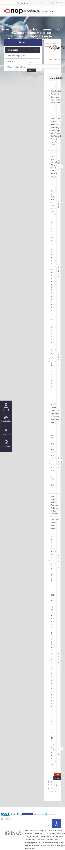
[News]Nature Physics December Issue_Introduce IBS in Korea (57, 97)
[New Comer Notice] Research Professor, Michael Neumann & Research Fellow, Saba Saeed (54, 512)
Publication (6, 419)
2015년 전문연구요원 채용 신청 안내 (52, 201)
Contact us (59, 3)
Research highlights (16, 55)
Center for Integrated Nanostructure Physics (22, 11)
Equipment (6, 431)
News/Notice (12, 50)
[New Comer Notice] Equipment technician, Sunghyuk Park (55, 413)
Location (6, 444)
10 (52, 788)
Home (42, 3)
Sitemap (50, 3)
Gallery (10, 61)
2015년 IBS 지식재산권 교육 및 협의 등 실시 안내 (52, 748)
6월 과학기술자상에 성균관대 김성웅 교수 (51, 562)
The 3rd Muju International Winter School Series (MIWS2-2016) (55, 166)
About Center (48, 11)
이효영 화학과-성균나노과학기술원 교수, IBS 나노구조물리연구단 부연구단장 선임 (52, 271)
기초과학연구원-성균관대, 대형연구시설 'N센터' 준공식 (52, 360)
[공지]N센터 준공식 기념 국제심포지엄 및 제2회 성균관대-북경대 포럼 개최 (52, 461)
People (6, 407)
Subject (55, 78)
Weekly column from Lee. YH (20, 67)
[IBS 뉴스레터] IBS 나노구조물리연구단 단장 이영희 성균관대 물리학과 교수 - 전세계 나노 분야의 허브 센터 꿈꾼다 (52, 659)
